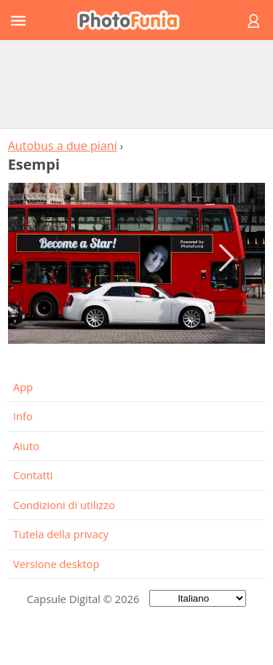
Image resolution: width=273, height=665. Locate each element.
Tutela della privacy (60, 534)
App (23, 386)
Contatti (33, 475)
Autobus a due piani (62, 146)
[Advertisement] (136, 83)
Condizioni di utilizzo (64, 504)
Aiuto (26, 445)
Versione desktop (56, 563)
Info (23, 416)
